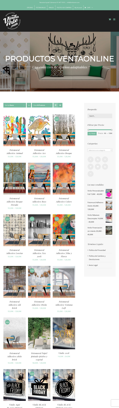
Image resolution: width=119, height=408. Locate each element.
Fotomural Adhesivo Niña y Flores (64, 253)
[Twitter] (105, 159)
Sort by (9, 105)
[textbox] (100, 150)
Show (39, 105)
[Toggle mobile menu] (114, 19)
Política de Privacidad (97, 250)
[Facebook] (91, 159)
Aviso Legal (93, 265)
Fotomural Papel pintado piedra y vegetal (39, 356)
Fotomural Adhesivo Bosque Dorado (14, 201)
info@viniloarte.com (73, 2)
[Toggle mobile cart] (110, 19)
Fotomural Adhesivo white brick (14, 356)
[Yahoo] (91, 174)
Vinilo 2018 (63, 353)
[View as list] (60, 105)
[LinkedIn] (105, 167)
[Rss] (98, 159)
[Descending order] (29, 105)
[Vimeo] (91, 167)
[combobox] (100, 150)
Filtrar (92, 134)
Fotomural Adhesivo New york (39, 253)
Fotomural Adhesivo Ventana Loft (64, 304)
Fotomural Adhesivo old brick (14, 304)
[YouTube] (98, 167)
